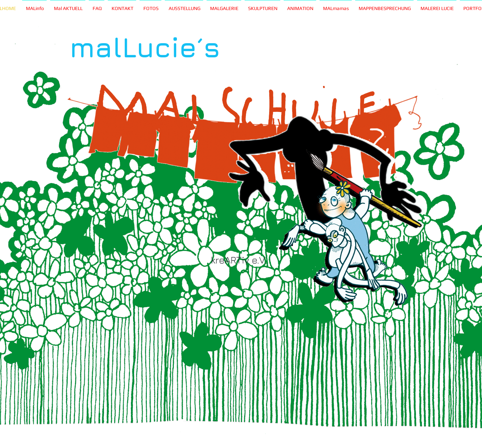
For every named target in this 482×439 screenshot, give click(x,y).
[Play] (174, 126)
